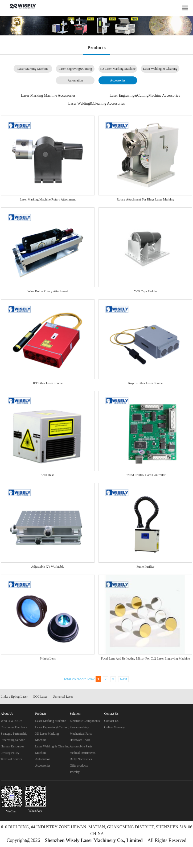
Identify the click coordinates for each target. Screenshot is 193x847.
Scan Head (48, 475)
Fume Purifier (145, 566)
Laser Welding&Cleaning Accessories (96, 103)
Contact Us (111, 721)
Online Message (114, 727)
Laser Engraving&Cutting (75, 69)
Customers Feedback (14, 727)
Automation (75, 80)
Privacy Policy (10, 753)
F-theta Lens (48, 658)
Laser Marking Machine (32, 69)
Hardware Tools (80, 740)
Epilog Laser (19, 696)
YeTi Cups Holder (145, 291)
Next (123, 679)
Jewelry (75, 772)
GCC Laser (40, 696)
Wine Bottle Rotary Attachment (47, 291)
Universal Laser (63, 696)
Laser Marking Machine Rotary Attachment (48, 199)
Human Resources (12, 746)
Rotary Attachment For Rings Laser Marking (145, 199)
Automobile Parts (81, 746)
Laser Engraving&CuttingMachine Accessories (145, 95)
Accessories (117, 80)
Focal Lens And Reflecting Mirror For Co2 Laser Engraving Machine (145, 658)
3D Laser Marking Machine (117, 69)
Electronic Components (85, 721)
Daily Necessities (81, 759)
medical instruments (83, 753)
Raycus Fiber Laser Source (145, 383)
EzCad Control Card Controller (145, 475)
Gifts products (79, 765)
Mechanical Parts (81, 733)
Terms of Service (12, 759)
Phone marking (79, 727)
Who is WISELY (11, 721)
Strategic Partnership (14, 733)
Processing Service (13, 740)
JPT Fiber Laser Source (48, 383)
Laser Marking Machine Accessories (48, 95)
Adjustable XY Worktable (47, 566)
